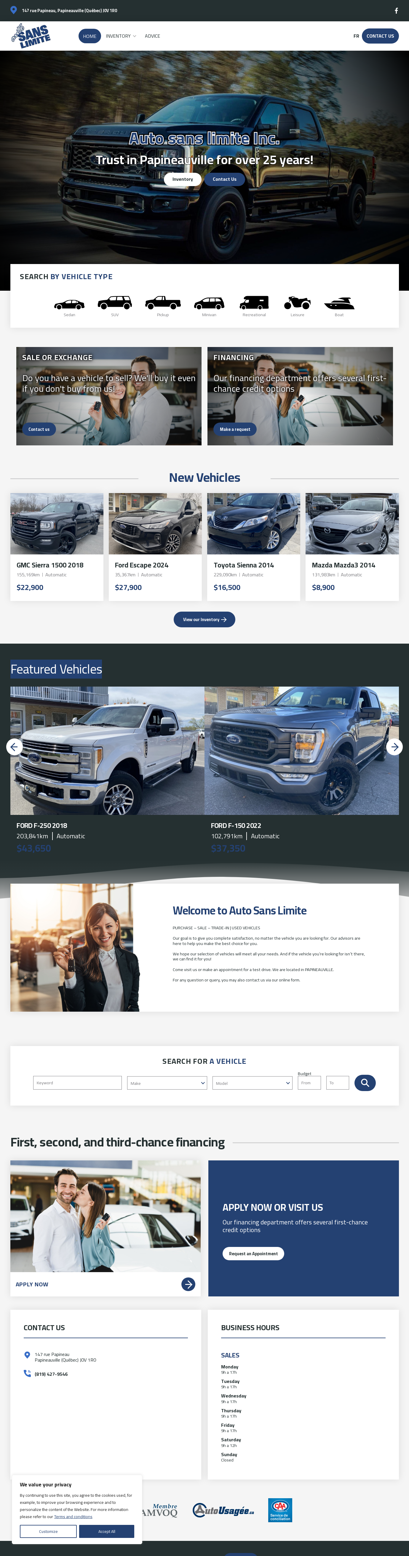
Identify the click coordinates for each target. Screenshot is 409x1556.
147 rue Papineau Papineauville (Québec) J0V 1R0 (65, 1357)
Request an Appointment (253, 1254)
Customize (48, 1531)
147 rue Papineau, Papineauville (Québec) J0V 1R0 (69, 11)
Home (89, 36)
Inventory (118, 35)
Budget (326, 1080)
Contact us (38, 429)
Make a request (235, 429)
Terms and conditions (73, 1516)
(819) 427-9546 (51, 1374)
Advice (152, 35)
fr (356, 36)
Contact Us (380, 35)
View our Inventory (201, 619)
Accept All (106, 1531)
